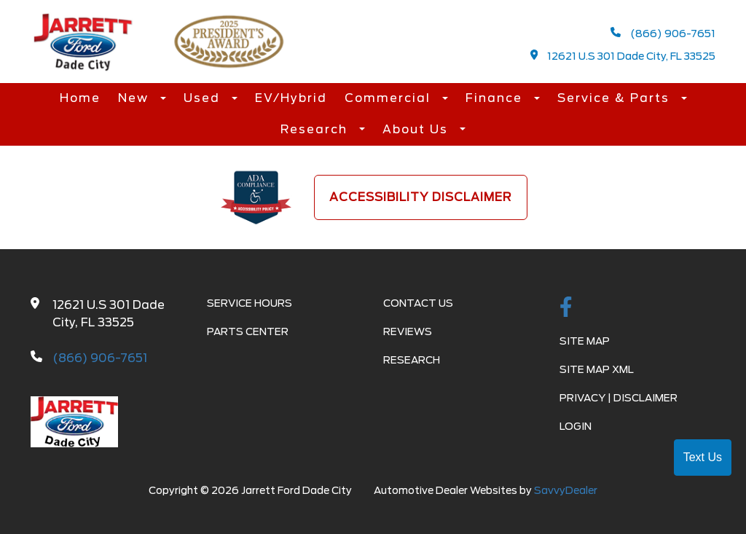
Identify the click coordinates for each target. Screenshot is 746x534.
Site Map (585, 341)
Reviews (407, 331)
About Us (417, 129)
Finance (496, 98)
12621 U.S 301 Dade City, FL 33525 (623, 56)
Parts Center (247, 331)
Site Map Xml (597, 369)
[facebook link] (566, 308)
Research (316, 129)
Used (204, 98)
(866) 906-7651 (662, 33)
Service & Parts (615, 98)
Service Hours (249, 303)
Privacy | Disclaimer (619, 398)
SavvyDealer (565, 490)
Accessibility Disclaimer (420, 197)
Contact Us (418, 303)
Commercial (390, 98)
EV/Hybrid (291, 98)
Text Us (702, 457)
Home (80, 98)
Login (576, 426)
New (135, 98)
